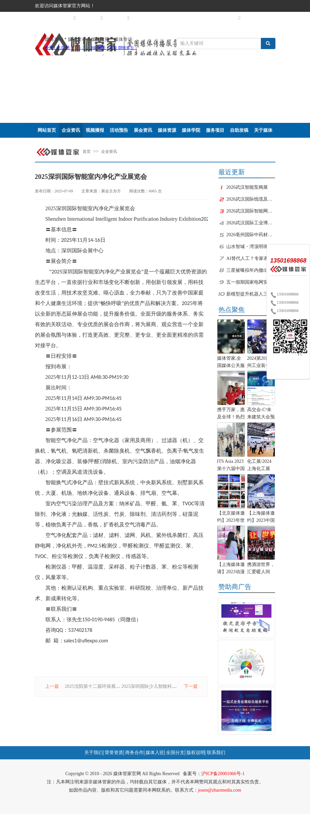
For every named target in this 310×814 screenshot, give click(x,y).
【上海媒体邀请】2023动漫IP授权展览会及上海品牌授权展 (231, 569)
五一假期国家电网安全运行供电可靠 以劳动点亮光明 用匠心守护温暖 (250, 282)
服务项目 (215, 130)
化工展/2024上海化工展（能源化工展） (259, 466)
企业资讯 (71, 130)
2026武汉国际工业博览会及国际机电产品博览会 (250, 222)
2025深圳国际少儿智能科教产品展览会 (160, 686)
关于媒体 (263, 130)
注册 (251, 17)
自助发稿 (239, 130)
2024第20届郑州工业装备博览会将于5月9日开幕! (261, 363)
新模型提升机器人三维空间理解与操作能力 (250, 294)
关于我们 (119, 18)
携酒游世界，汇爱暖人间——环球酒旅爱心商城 (261, 569)
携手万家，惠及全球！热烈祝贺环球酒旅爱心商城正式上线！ (231, 414)
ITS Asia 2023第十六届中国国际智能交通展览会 (231, 466)
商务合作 (134, 752)
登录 (267, 17)
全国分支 (175, 752)
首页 (87, 151)
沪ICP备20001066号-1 (222, 773)
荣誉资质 (114, 752)
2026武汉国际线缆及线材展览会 (250, 199)
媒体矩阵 (92, 18)
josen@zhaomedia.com (219, 790)
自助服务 (230, 18)
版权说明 (195, 752)
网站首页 (47, 130)
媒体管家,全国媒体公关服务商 (231, 363)
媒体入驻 (155, 752)
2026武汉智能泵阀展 (247, 187)
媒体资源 (167, 130)
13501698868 (284, 294)
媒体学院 (191, 130)
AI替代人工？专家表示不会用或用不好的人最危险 (250, 258)
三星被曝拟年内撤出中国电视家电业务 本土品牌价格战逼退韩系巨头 (250, 270)
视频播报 (95, 130)
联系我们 (216, 752)
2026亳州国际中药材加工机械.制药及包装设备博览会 (250, 234)
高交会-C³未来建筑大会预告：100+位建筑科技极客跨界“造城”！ (261, 414)
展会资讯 (143, 130)
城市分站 (65, 18)
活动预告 (119, 130)
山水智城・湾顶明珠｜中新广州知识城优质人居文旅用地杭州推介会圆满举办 (250, 246)
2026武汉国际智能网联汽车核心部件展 (250, 211)
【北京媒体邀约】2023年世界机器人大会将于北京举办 (231, 517)
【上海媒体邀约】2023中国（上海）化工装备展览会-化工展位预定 (261, 517)
